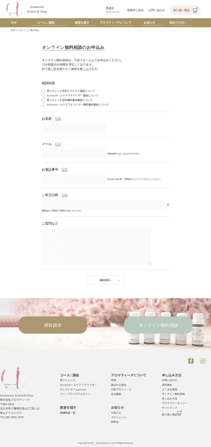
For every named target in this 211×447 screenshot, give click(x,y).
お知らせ (116, 412)
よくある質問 (169, 389)
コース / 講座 (69, 375)
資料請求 (52, 325)
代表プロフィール (121, 389)
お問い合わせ (156, 10)
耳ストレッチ (67, 380)
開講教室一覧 (67, 412)
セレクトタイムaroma (73, 389)
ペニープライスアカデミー (75, 394)
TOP (13, 30)
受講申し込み (135, 10)
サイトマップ (169, 408)
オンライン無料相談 (158, 325)
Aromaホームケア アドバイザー (78, 385)
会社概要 (116, 394)
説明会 (115, 422)
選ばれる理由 (118, 385)
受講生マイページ (113, 10)
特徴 (113, 380)
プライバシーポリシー (174, 403)
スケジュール (118, 417)
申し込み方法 (169, 398)
